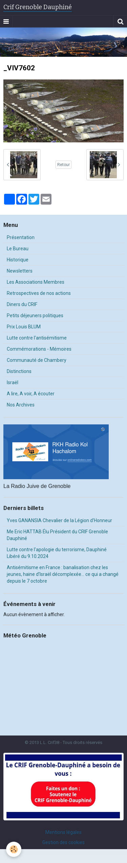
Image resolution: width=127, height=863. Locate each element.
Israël (12, 382)
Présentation (21, 237)
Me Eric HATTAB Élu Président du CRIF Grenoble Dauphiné (57, 535)
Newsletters (20, 271)
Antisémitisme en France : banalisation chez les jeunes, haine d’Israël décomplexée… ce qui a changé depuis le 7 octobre (63, 574)
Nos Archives (21, 404)
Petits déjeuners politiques (35, 315)
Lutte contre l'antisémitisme (37, 338)
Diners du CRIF (22, 304)
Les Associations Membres (35, 282)
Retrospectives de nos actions (39, 293)
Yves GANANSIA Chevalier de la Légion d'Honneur (59, 520)
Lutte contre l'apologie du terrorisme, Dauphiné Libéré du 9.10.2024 (57, 553)
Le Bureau (17, 248)
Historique (17, 259)
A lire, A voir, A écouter (31, 393)
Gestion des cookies (63, 842)
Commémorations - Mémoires (39, 349)
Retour (63, 164)
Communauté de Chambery (36, 360)
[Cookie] (13, 849)
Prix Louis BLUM (24, 326)
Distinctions (19, 371)
